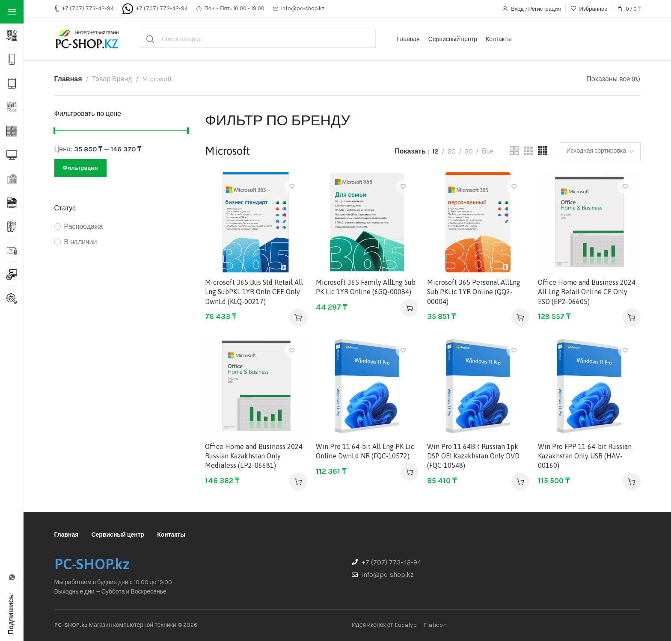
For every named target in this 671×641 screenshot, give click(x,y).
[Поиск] (258, 39)
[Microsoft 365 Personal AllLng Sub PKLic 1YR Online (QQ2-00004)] (478, 222)
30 (469, 151)
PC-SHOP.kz (92, 564)
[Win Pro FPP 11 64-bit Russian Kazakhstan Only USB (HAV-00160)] (589, 386)
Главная (68, 79)
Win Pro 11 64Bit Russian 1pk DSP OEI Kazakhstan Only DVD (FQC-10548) (473, 456)
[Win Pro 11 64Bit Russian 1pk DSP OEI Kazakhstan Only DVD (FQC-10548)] (478, 386)
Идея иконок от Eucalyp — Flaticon (399, 625)
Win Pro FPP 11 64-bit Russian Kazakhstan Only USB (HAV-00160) (585, 456)
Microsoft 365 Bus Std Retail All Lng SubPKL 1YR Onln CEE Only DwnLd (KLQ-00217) (254, 291)
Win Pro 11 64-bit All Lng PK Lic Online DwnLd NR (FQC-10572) (365, 451)
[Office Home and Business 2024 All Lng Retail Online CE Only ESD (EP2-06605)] (589, 222)
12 (435, 151)
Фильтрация (80, 168)
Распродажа (83, 226)
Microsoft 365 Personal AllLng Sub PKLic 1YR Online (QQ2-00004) (473, 291)
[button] (298, 317)
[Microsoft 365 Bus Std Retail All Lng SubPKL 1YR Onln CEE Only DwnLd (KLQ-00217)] (256, 222)
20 (452, 151)
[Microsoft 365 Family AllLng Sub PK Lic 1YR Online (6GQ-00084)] (367, 222)
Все (488, 151)
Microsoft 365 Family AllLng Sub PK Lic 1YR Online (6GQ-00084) (366, 286)
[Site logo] (86, 39)
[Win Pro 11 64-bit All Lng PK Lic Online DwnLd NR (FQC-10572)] (367, 386)
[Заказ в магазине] (600, 151)
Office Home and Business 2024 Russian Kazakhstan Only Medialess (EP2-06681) (254, 456)
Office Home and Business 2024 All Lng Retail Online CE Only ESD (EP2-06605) (586, 291)
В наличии (80, 242)
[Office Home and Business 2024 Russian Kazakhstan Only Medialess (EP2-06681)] (256, 386)
